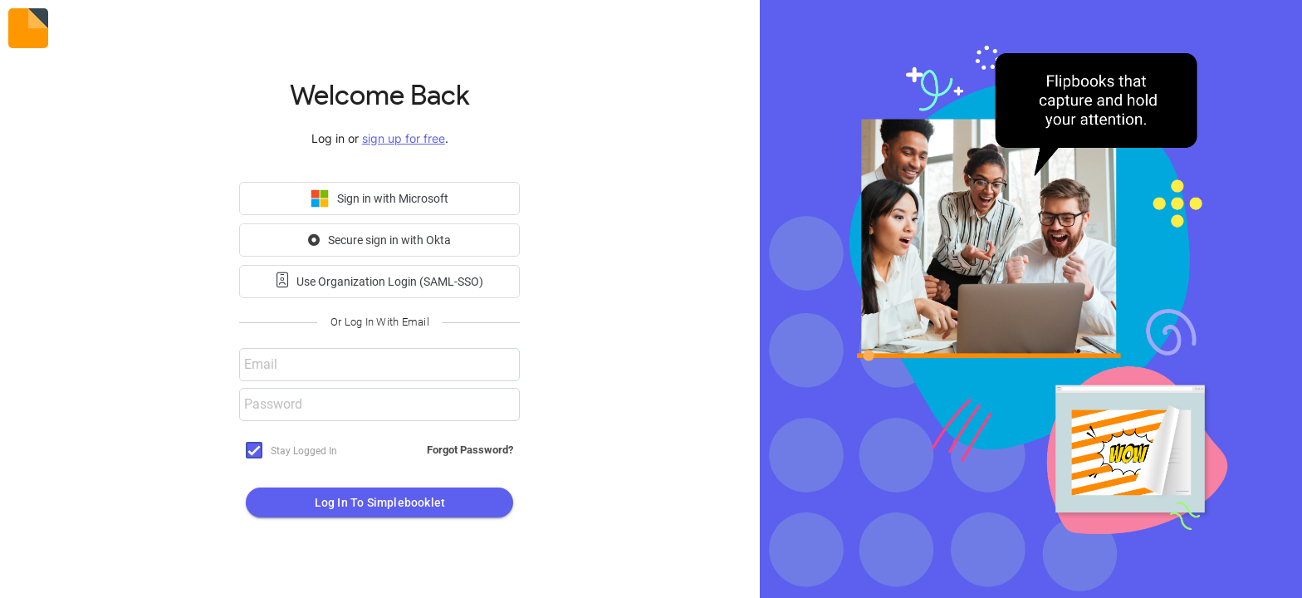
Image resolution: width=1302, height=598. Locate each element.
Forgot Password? (470, 450)
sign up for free (403, 138)
